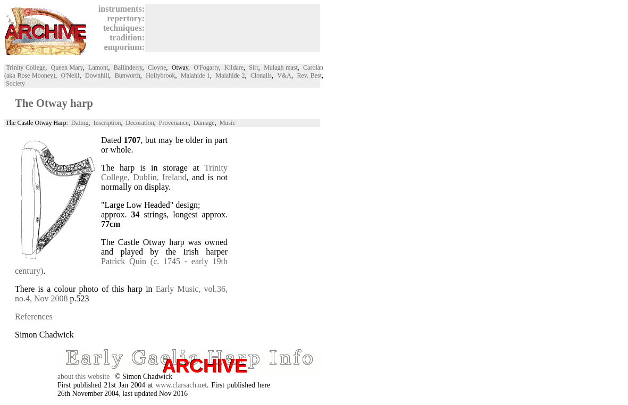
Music (228, 122)
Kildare (234, 67)
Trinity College (25, 67)
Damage (204, 122)
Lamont (98, 67)
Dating (80, 122)
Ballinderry (128, 67)
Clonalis (261, 75)
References (34, 316)
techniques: (122, 27)
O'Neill (70, 75)
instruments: (119, 8)
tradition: (125, 37)
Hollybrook (160, 75)
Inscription (107, 122)
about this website (83, 377)
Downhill (97, 75)
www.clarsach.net (181, 385)
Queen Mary (67, 67)
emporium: (122, 47)
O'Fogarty (206, 67)
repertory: (124, 18)
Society (15, 83)
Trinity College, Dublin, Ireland (164, 172)
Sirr (253, 67)
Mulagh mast (281, 67)
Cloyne (157, 67)
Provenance (174, 122)
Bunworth (127, 75)
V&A (284, 75)
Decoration (139, 122)
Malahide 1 (195, 75)
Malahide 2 (230, 75)
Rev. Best (309, 75)
